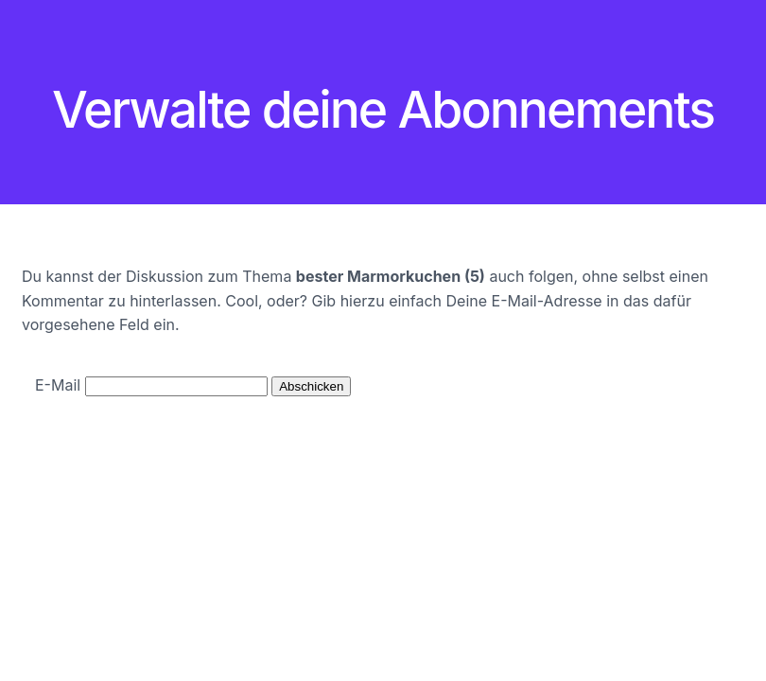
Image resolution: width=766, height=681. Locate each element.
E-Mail (57, 384)
